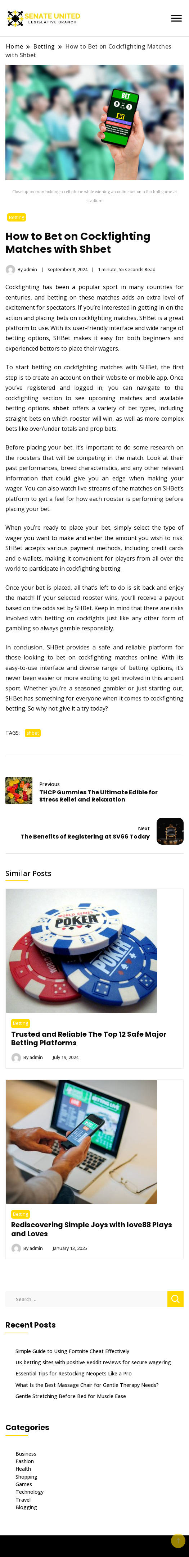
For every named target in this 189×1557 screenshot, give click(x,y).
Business (25, 1453)
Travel (23, 1499)
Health (23, 1468)
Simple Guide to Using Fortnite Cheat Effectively (72, 1351)
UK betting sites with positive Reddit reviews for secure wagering (93, 1362)
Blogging (26, 1507)
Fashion (24, 1461)
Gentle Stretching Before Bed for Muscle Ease (70, 1396)
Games (23, 1484)
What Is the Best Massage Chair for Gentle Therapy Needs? (87, 1385)
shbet (61, 408)
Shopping (26, 1476)
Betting (16, 217)
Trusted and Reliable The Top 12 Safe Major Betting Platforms (89, 1038)
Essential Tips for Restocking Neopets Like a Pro (73, 1373)
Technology (29, 1491)
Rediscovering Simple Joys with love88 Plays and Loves (91, 1229)
